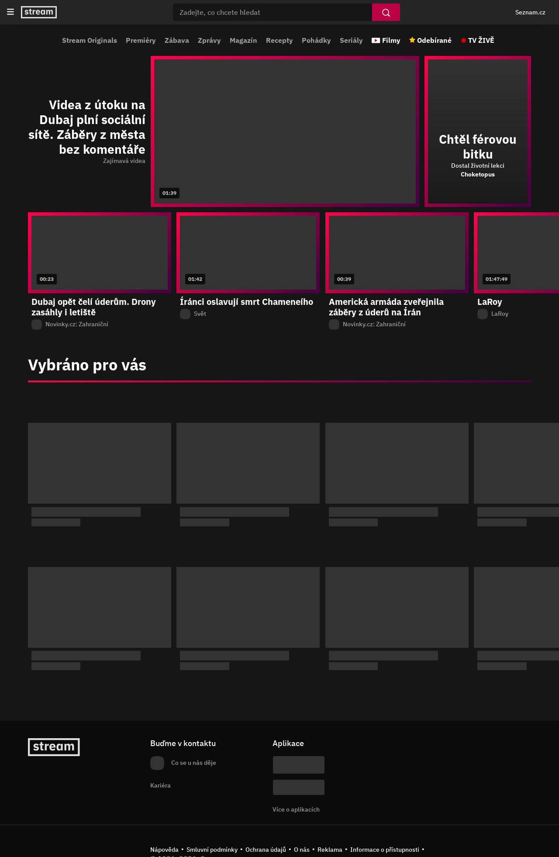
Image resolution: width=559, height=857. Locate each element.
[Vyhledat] (386, 12)
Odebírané (434, 40)
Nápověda (164, 850)
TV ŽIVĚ (481, 40)
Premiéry (141, 40)
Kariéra (160, 785)
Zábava (177, 40)
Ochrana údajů (265, 850)
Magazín (243, 40)
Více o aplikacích (296, 809)
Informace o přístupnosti (384, 850)
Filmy (391, 40)
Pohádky (316, 40)
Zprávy (209, 40)
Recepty (279, 40)
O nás (302, 850)
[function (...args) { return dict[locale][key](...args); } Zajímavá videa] (86, 161)
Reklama (329, 850)
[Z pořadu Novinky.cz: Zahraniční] (99, 324)
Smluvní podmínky (212, 850)
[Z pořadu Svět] (248, 314)
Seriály (351, 40)
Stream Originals (89, 40)
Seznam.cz (530, 12)
